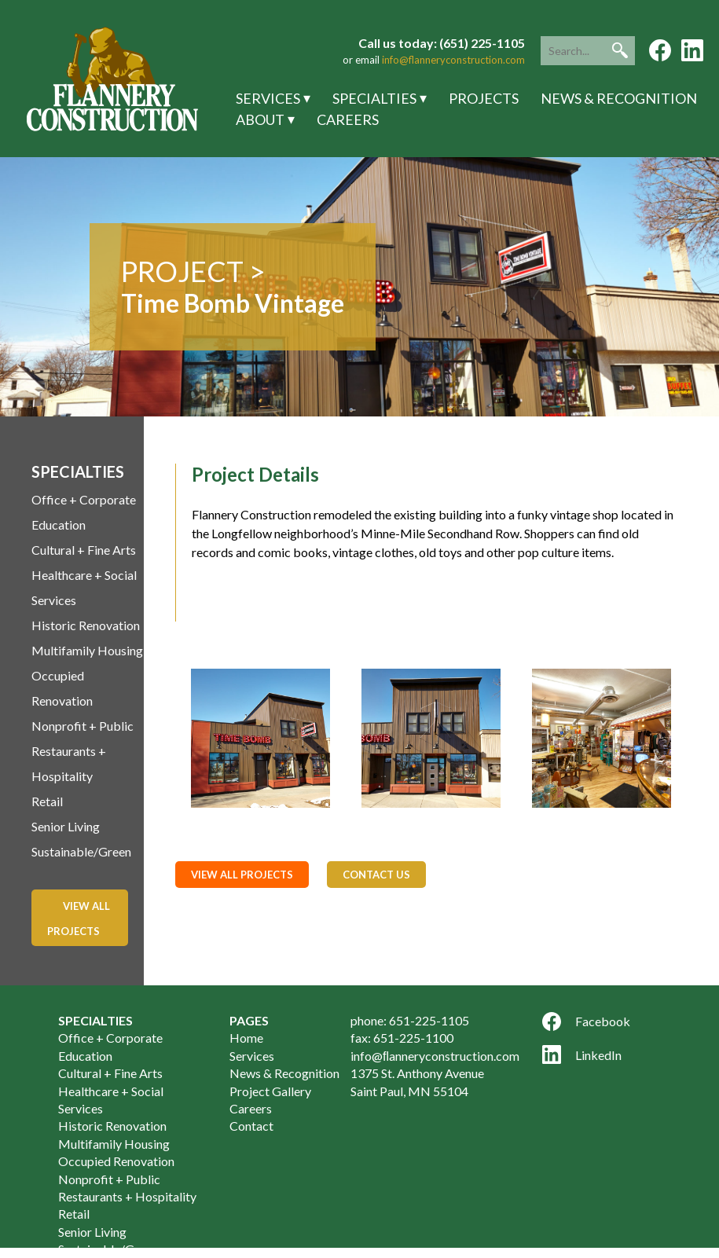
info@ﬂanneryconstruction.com (434, 1055)
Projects (484, 98)
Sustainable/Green (81, 851)
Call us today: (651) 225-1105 (441, 42)
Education (58, 524)
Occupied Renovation (116, 1160)
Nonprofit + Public (82, 725)
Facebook (586, 1021)
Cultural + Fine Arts (83, 549)
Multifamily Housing (87, 650)
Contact (251, 1125)
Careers (348, 119)
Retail (47, 801)
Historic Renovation (85, 625)
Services (268, 98)
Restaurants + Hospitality (127, 1196)
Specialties (374, 98)
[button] (620, 50)
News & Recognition (619, 98)
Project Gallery (270, 1091)
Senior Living (65, 826)
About (260, 119)
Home (246, 1037)
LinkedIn (582, 1054)
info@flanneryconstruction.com (453, 59)
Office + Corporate (83, 499)
